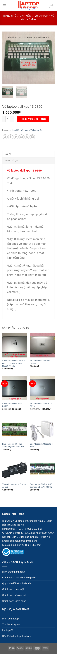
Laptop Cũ (7, 630)
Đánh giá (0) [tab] (11, 160)
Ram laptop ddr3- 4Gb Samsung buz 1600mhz (13, 445)
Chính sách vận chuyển (14, 595)
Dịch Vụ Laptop (10, 618)
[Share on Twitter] (16, 136)
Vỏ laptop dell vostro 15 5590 (41, 404)
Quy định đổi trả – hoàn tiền (17, 583)
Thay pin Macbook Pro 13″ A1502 (14, 485)
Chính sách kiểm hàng (14, 601)
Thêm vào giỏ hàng (33, 119)
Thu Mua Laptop (11, 624)
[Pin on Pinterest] (26, 136)
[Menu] (4, 5)
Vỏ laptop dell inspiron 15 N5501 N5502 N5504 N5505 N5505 (14, 363)
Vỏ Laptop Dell (37, 130)
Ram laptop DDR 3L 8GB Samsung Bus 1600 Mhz (41, 485)
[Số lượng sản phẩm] (7, 119)
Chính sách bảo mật (13, 589)
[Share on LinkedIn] (32, 136)
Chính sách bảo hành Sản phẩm (19, 577)
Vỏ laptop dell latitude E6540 (40, 361)
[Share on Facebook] (10, 136)
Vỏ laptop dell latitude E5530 (12, 404)
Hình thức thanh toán (13, 571)
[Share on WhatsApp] (5, 136)
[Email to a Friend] (21, 136)
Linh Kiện (25, 15)
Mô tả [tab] (8, 154)
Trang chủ (9, 15)
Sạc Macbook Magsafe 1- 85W (41, 445)
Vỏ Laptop (41, 15)
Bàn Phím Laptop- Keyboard (17, 636)
